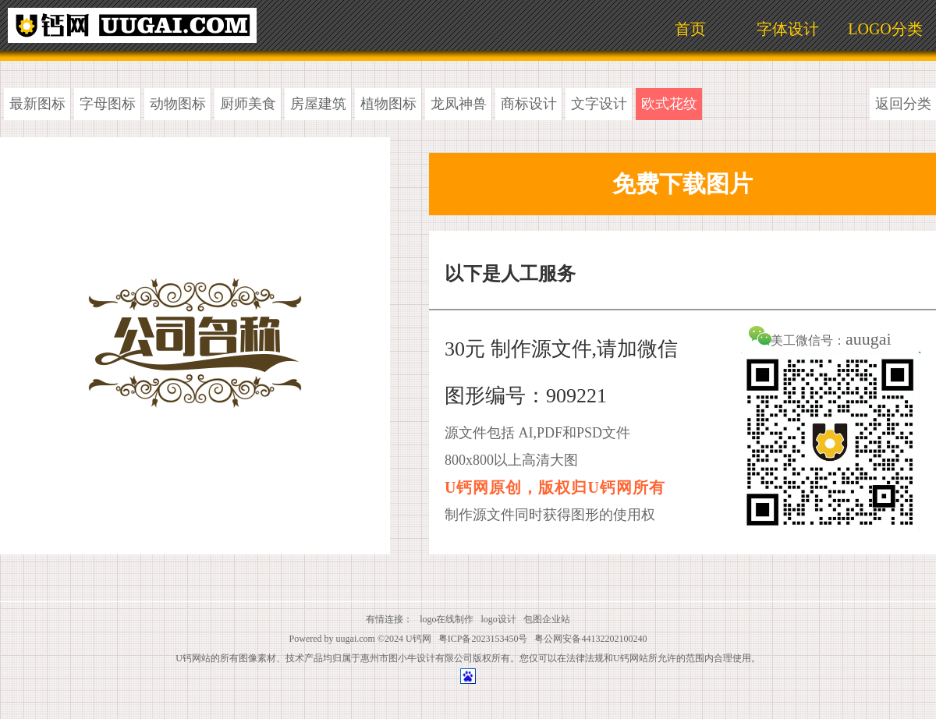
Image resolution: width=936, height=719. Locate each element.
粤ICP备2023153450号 (483, 638)
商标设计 (529, 104)
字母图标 (108, 104)
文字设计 (599, 104)
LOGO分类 (885, 28)
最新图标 (37, 104)
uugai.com (355, 638)
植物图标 (388, 104)
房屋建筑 (318, 104)
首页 (690, 28)
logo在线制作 (446, 619)
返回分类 (903, 104)
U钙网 (418, 638)
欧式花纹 (669, 104)
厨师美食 (248, 104)
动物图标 (178, 104)
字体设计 (788, 28)
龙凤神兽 (459, 104)
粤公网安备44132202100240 (590, 638)
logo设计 (498, 619)
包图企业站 (546, 619)
